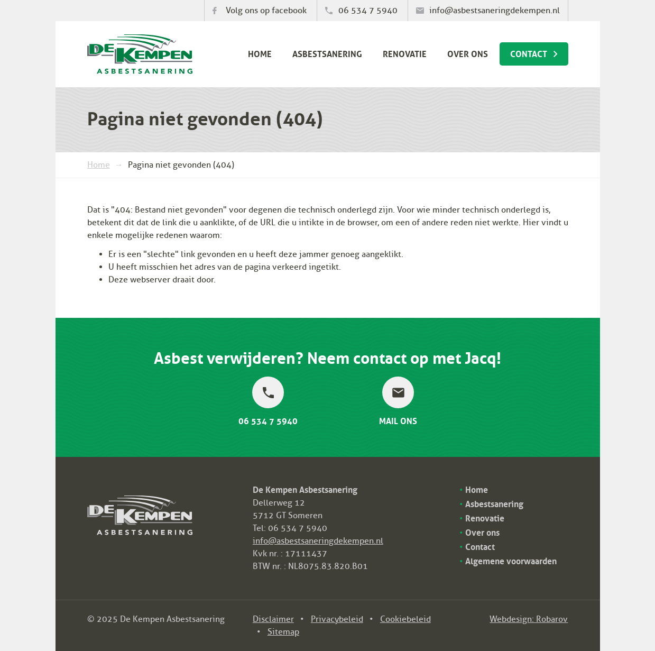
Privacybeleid (337, 619)
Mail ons (398, 419)
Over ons (467, 53)
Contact (528, 53)
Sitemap (283, 632)
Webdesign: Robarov (529, 619)
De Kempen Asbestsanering (139, 502)
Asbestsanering (327, 53)
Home (260, 53)
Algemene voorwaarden (511, 560)
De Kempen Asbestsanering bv (139, 54)
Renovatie (405, 53)
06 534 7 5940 (368, 10)
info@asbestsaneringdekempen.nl (494, 10)
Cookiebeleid (405, 619)
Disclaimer (273, 619)
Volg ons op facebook (266, 10)
